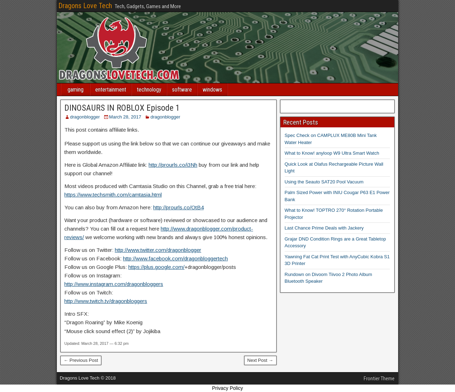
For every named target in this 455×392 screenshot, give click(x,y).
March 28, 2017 (125, 117)
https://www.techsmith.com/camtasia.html (113, 195)
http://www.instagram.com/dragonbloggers (113, 284)
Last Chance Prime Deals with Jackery (324, 228)
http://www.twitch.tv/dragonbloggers (105, 301)
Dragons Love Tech (85, 5)
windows (212, 89)
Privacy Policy (227, 388)
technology (149, 89)
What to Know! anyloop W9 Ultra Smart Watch (332, 153)
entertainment (110, 89)
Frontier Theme (379, 378)
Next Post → (260, 360)
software (182, 89)
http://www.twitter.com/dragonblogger (158, 250)
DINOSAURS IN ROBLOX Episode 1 (122, 108)
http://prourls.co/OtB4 (178, 207)
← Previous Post (81, 360)
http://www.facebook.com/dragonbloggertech (175, 258)
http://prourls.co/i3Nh (173, 165)
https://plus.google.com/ (156, 267)
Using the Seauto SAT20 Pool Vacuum (324, 181)
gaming (76, 89)
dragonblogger (85, 117)
